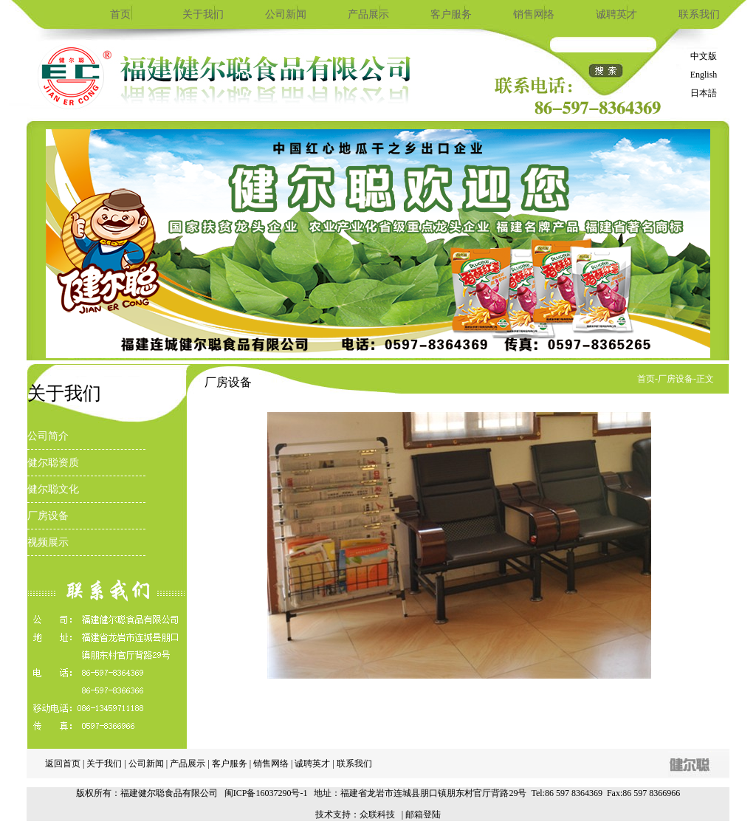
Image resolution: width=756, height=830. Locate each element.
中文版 (703, 56)
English (704, 74)
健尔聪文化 (53, 489)
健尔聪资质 (53, 462)
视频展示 (48, 542)
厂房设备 (48, 515)
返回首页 (62, 763)
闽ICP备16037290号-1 (266, 793)
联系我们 (699, 14)
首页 (120, 14)
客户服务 (451, 14)
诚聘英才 (616, 14)
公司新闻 (285, 14)
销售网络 (533, 14)
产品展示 (368, 14)
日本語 (703, 93)
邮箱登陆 (423, 814)
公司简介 (48, 436)
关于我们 (203, 14)
